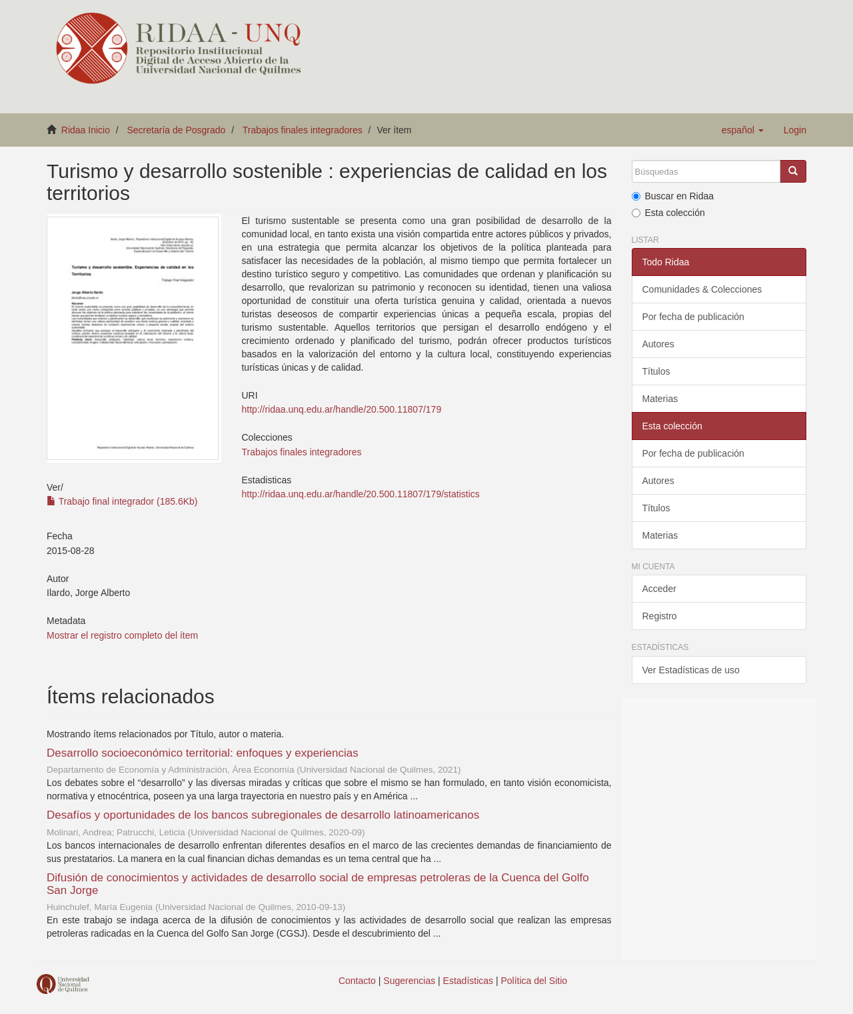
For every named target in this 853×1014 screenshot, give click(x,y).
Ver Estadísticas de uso (691, 670)
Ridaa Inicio (85, 130)
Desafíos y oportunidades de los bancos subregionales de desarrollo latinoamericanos (263, 815)
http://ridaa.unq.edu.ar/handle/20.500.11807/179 (341, 409)
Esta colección (668, 212)
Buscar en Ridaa (673, 196)
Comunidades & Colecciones (702, 289)
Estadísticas (468, 980)
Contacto (357, 980)
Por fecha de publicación (693, 316)
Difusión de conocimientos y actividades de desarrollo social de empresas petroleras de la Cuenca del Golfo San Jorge (318, 884)
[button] (743, 130)
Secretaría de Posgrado (176, 130)
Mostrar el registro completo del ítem (122, 635)
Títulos (656, 371)
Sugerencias (409, 980)
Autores (658, 344)
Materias (660, 398)
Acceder (659, 588)
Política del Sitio (534, 980)
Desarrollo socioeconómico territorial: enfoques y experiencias (203, 753)
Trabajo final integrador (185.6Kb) (122, 501)
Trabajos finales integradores (303, 130)
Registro (659, 616)
